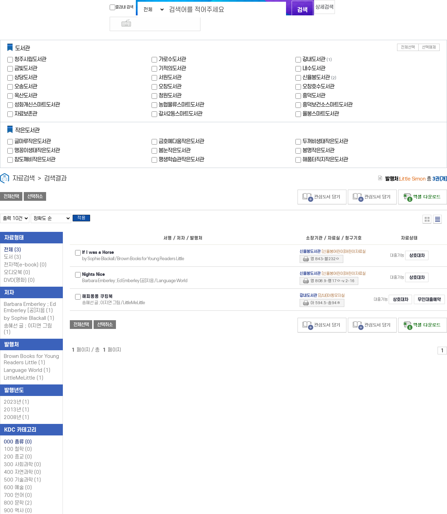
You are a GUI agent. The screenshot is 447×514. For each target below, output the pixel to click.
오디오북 (17, 262)
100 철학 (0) (18, 439)
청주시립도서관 (30, 46)
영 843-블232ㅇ (324, 248)
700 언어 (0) (18, 485)
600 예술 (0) (18, 477)
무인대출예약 (410, 298)
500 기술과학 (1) (22, 469)
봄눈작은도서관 (174, 137)
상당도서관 (25, 64)
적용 (85, 207)
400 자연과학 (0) (22, 462)
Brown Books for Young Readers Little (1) (31, 349)
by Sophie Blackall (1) (29, 308)
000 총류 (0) (18, 431)
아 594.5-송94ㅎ (325, 296)
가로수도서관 (172, 46)
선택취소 (35, 184)
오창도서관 (170, 74)
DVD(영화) (19, 270)
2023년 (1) (16, 392)
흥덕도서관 (313, 83)
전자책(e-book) (25, 254)
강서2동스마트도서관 (180, 101)
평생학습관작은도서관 (181, 147)
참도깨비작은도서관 (34, 147)
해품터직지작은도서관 (325, 147)
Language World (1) (27, 360)
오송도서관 (25, 74)
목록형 (437, 206)
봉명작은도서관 (318, 137)
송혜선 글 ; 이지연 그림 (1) (28, 319)
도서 (12, 247)
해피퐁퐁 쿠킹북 (97, 290)
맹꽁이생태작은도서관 (37, 137)
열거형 (427, 206)
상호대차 (417, 245)
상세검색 (317, 9)
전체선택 (408, 34)
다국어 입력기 (341, 9)
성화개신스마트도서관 (37, 92)
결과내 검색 (109, 7)
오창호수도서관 (318, 74)
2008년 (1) (16, 407)
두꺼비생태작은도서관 (325, 128)
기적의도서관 (172, 55)
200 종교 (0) (18, 446)
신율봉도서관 (316, 64)
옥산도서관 (25, 83)
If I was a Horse (98, 242)
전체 (12, 239)
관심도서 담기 (322, 184)
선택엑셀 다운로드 (422, 184)
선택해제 (429, 34)
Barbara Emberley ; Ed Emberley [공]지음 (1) (30, 297)
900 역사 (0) (18, 500)
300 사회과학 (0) (22, 454)
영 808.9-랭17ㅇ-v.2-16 (332, 270)
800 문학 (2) (18, 492)
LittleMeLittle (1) (23, 367)
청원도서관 (170, 83)
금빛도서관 (25, 55)
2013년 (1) (16, 399)
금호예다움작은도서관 (181, 128)
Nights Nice (93, 264)
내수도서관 (313, 55)
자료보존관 (25, 101)
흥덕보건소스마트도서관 (327, 92)
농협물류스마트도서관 (181, 92)
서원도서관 (170, 64)
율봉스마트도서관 (320, 101)
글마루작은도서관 (32, 128)
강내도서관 (313, 46)
